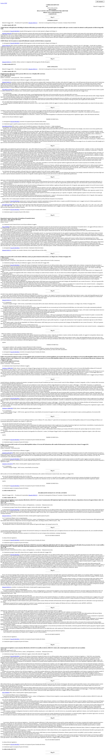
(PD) (13, 33)
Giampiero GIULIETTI (7, 452)
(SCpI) (14, 368)
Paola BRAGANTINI (7, 89)
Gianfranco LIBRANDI (7, 368)
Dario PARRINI (5, 226)
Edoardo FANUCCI (33, 22)
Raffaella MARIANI (6, 33)
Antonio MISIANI (6, 45)
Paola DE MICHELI (15, 31)
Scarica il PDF (4, 3)
